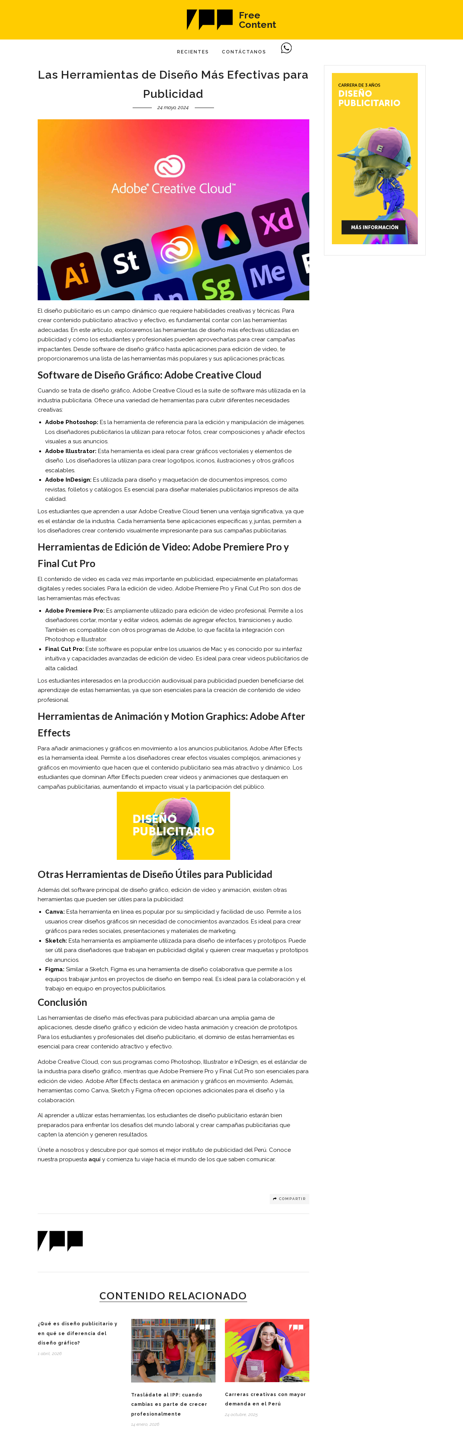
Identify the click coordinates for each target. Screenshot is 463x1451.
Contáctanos (244, 52)
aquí (95, 1159)
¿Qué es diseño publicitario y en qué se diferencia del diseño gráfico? (78, 1333)
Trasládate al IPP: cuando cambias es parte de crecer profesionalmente (169, 1404)
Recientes (193, 52)
